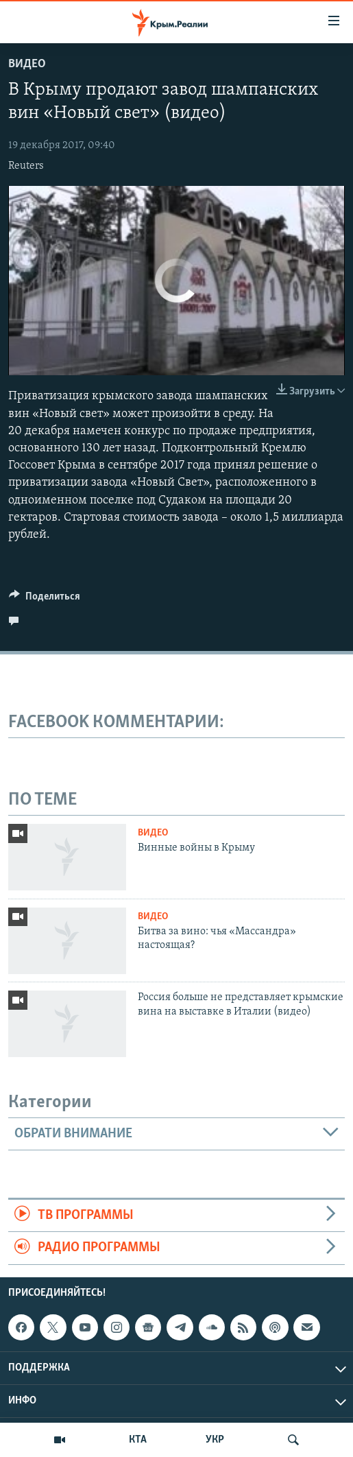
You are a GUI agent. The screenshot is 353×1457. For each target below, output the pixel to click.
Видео (27, 64)
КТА (138, 1439)
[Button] (44, 600)
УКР (215, 1439)
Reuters (26, 166)
